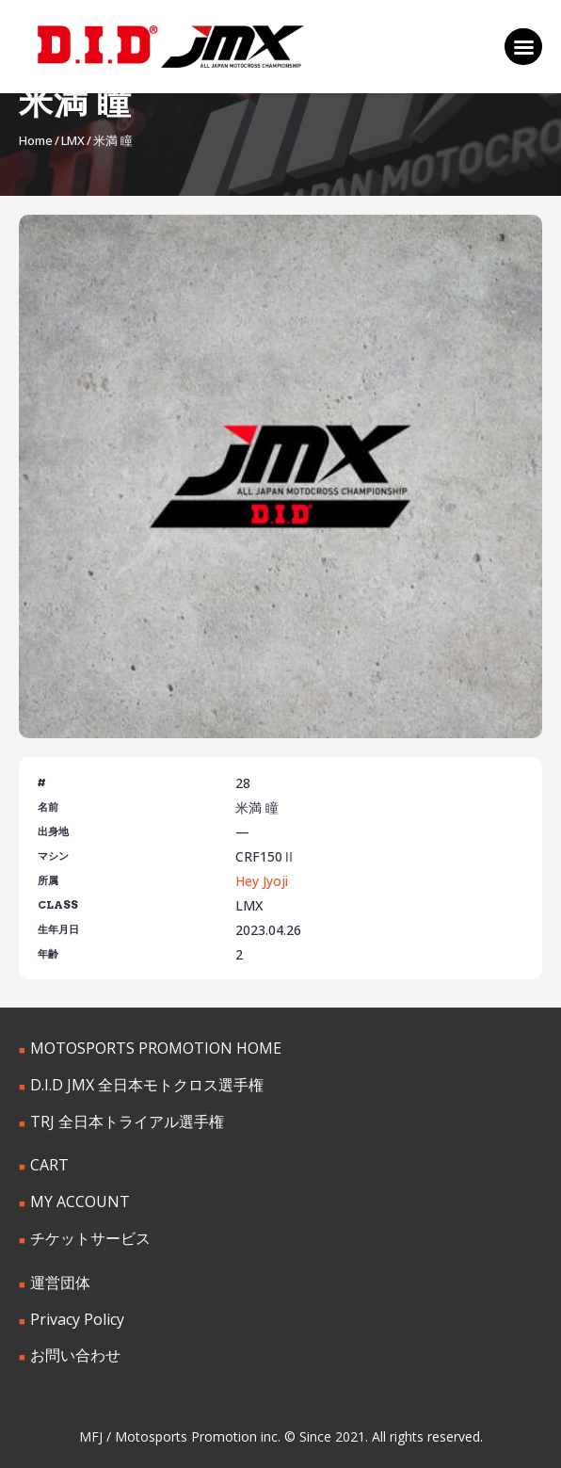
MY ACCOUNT (80, 1201)
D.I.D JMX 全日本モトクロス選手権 (147, 1084)
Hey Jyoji (261, 881)
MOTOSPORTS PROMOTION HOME (155, 1048)
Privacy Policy (77, 1319)
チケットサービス (90, 1238)
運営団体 (60, 1282)
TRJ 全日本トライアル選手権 (127, 1121)
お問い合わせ (75, 1355)
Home (36, 140)
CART (49, 1164)
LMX (73, 140)
